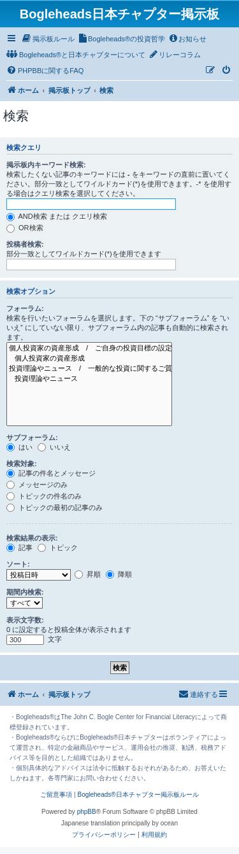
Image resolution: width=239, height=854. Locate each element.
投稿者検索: (25, 244)
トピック (58, 547)
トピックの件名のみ (44, 496)
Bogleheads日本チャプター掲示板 (119, 14)
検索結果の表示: (32, 538)
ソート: (18, 564)
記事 (19, 547)
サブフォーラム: (32, 437)
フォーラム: (25, 308)
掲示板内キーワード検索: (46, 165)
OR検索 (24, 227)
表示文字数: (25, 620)
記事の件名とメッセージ (51, 473)
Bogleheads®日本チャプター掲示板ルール (137, 794)
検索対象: (21, 463)
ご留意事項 (56, 794)
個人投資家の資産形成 (89, 359)
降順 (119, 574)
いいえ (54, 447)
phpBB (86, 811)
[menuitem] (48, 38)
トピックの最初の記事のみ (54, 507)
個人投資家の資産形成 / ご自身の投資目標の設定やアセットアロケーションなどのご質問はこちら (89, 348)
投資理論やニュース (89, 379)
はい (19, 447)
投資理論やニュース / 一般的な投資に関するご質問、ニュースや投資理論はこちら (89, 369)
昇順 (88, 574)
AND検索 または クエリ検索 (56, 216)
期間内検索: (25, 592)
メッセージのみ (37, 484)
